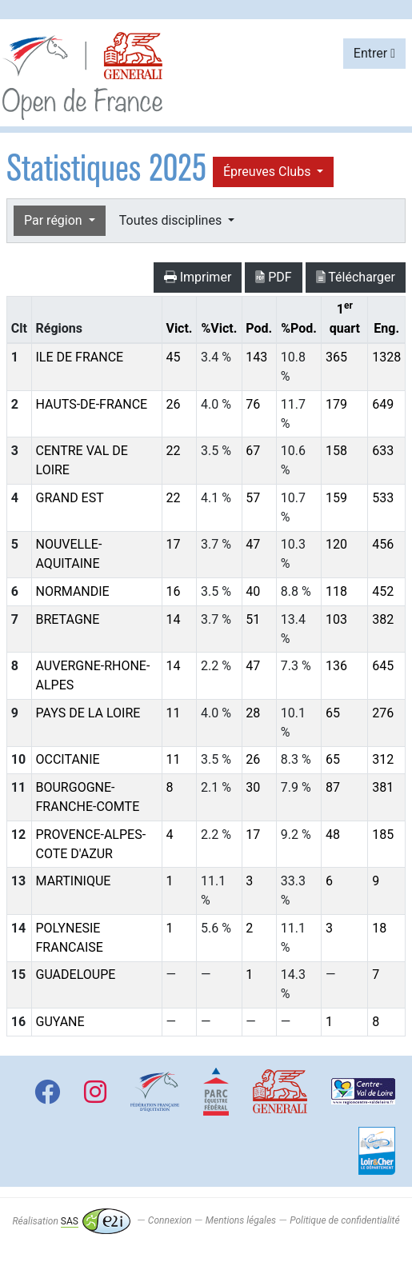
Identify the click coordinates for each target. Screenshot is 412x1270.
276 (383, 713)
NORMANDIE (73, 591)
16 (173, 591)
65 (333, 713)
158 (336, 450)
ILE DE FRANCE (80, 357)
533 (383, 497)
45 (173, 357)
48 (333, 834)
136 (336, 665)
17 (173, 544)
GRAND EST (70, 497)
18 (379, 928)
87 (333, 787)
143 (256, 357)
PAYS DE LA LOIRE (88, 713)
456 (383, 544)
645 (383, 665)
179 (336, 404)
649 (383, 404)
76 (253, 404)
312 (383, 759)
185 (383, 834)
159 (336, 497)
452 (383, 591)
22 (173, 450)
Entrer (374, 53)
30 (253, 787)
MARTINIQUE (73, 881)
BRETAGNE (68, 619)
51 (253, 619)
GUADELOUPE (76, 974)
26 (173, 404)
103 (336, 619)
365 (336, 357)
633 (383, 450)
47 (253, 544)
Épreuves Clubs (268, 171)
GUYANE (60, 1021)
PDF (273, 277)
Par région (55, 220)
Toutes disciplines (172, 220)
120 (336, 544)
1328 (386, 357)
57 (253, 497)
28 (253, 713)
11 (173, 713)
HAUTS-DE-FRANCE (92, 404)
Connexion (170, 1221)
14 (173, 619)
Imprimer (198, 277)
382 (383, 619)
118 (336, 591)
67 (253, 450)
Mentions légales (241, 1221)
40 (253, 591)
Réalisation (71, 1221)
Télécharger (355, 277)
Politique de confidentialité (344, 1221)
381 (383, 787)
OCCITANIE (68, 759)
